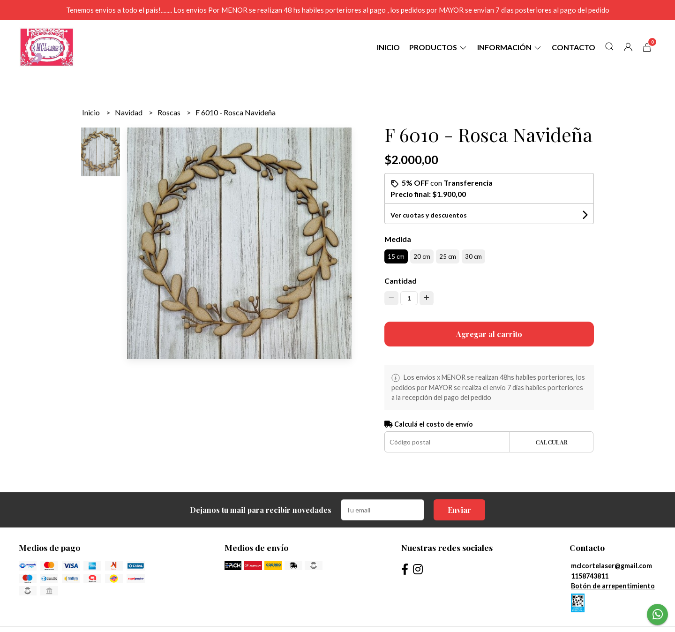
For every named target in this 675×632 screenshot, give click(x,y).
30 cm (473, 256)
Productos (438, 47)
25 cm (447, 256)
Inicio (388, 47)
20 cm (421, 256)
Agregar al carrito (489, 334)
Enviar (459, 510)
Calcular (551, 442)
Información (509, 47)
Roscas (170, 112)
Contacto (573, 47)
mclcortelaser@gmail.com (611, 566)
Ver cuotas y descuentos (428, 215)
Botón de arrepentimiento (613, 586)
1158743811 (589, 576)
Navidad (129, 112)
